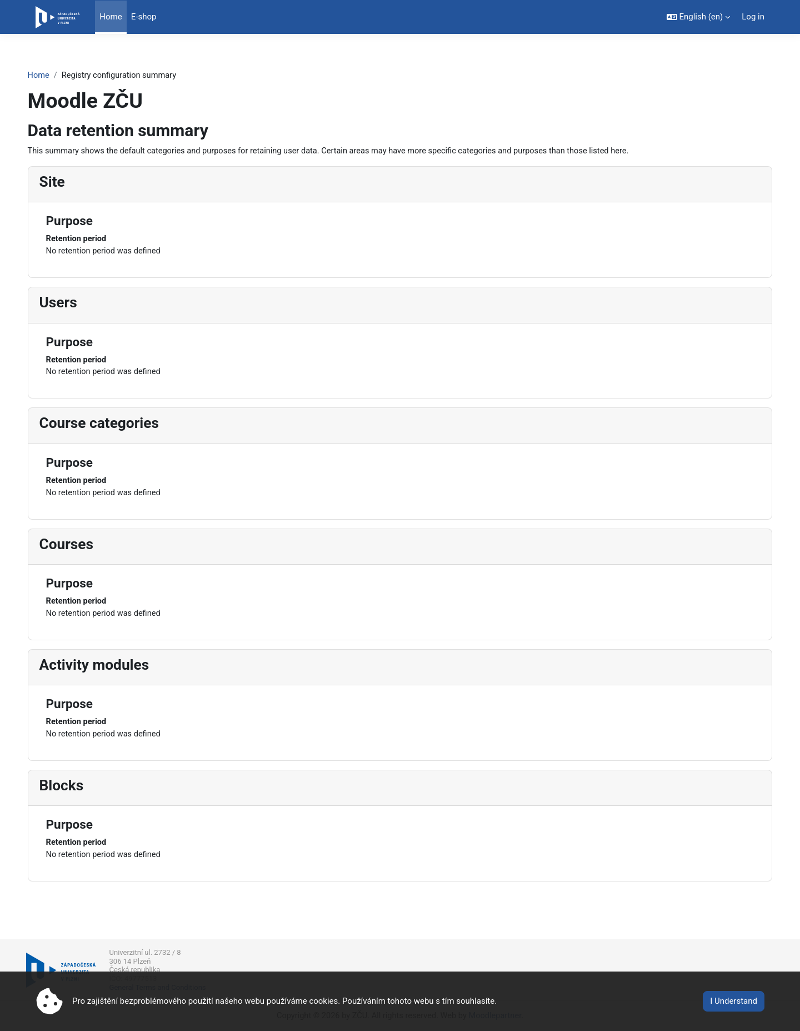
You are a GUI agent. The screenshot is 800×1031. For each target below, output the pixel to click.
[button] (698, 17)
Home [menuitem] (110, 17)
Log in (753, 17)
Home (59, 71)
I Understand (733, 1001)
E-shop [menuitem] (144, 17)
